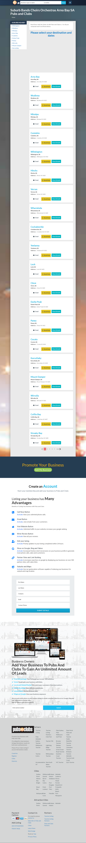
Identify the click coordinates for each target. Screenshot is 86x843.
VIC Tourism (59, 756)
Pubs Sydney (60, 724)
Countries (15, 747)
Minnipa (14, 30)
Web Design (31, 824)
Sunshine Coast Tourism (58, 749)
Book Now (46, 86)
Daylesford (58, 778)
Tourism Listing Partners (48, 726)
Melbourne (46, 768)
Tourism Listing (48, 809)
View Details (56, 86)
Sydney (38, 768)
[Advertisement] (51, 58)
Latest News (31, 822)
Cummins (15, 35)
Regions (14, 749)
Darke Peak (15, 38)
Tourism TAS (49, 734)
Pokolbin (51, 787)
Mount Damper (16, 45)
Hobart (51, 770)
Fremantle (58, 780)
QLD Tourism (70, 756)
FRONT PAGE (16, 822)
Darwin (45, 770)
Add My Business (43, 463)
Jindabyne (52, 772)
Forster (57, 776)
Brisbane (51, 768)
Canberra (58, 770)
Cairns (44, 776)
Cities (13, 752)
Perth (38, 770)
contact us (31, 811)
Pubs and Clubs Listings (43, 841)
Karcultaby (15, 48)
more (59, 442)
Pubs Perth (69, 724)
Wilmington (15, 26)
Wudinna (15, 28)
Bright (38, 776)
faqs (35, 827)
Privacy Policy (32, 830)
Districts (14, 754)
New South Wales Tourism (49, 758)
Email (35, 86)
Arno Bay (15, 33)
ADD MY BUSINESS (17, 819)
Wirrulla (14, 43)
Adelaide (58, 768)
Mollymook (39, 787)
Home (13, 17)
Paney (14, 40)
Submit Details (43, 604)
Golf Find (59, 730)
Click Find (49, 730)
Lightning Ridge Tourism (49, 741)
